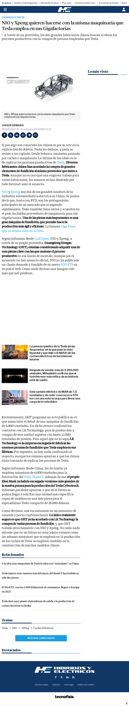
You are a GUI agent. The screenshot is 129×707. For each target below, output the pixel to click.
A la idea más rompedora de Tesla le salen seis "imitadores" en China (40, 563)
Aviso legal (69, 685)
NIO (5, 192)
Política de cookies (86, 685)
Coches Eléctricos (13, 17)
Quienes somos (41, 685)
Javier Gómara (13, 125)
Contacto (56, 685)
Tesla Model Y (33, 477)
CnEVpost (42, 239)
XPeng (25, 628)
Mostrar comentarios (41, 638)
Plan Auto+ (67, 3)
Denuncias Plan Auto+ (85, 3)
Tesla (60, 162)
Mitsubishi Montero (49, 3)
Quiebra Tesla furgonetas (25, 3)
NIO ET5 (67, 265)
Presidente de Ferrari (109, 3)
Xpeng (15, 192)
